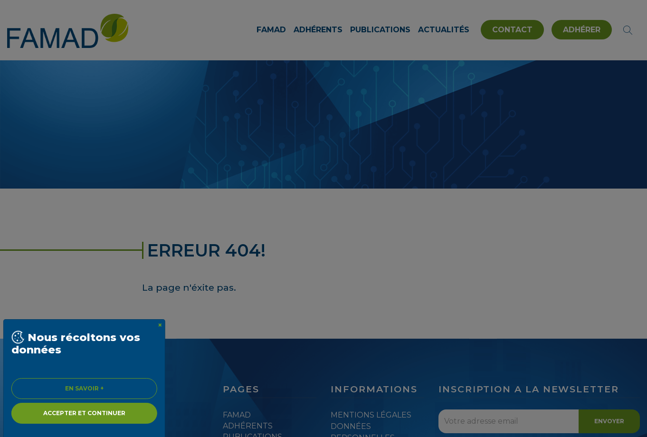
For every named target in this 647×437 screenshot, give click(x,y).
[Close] (160, 325)
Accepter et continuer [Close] (84, 413)
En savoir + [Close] (84, 388)
